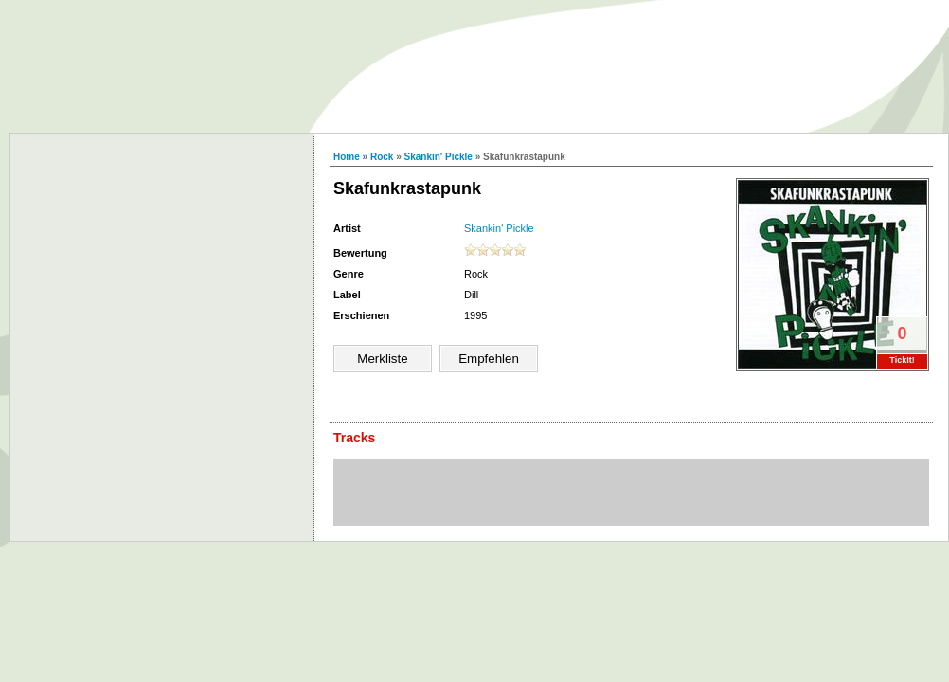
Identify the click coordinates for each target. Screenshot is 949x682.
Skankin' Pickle (438, 157)
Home (346, 157)
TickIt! (901, 360)
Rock (381, 157)
